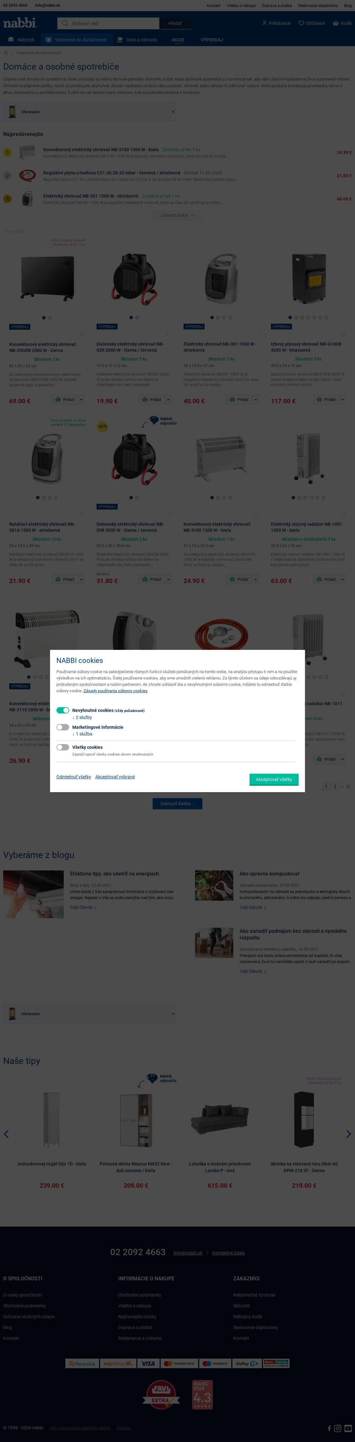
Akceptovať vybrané (115, 776)
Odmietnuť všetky (73, 776)
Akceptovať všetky (274, 779)
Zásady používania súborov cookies (115, 690)
